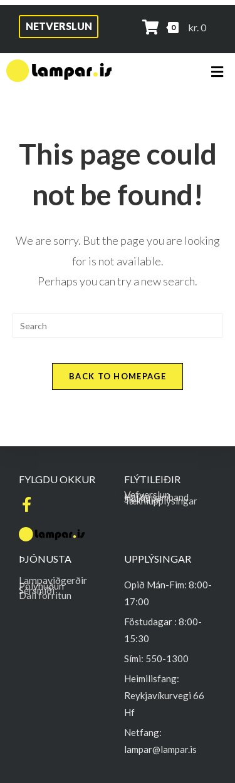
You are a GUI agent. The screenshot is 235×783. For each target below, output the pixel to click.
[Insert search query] (118, 325)
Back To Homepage (117, 376)
